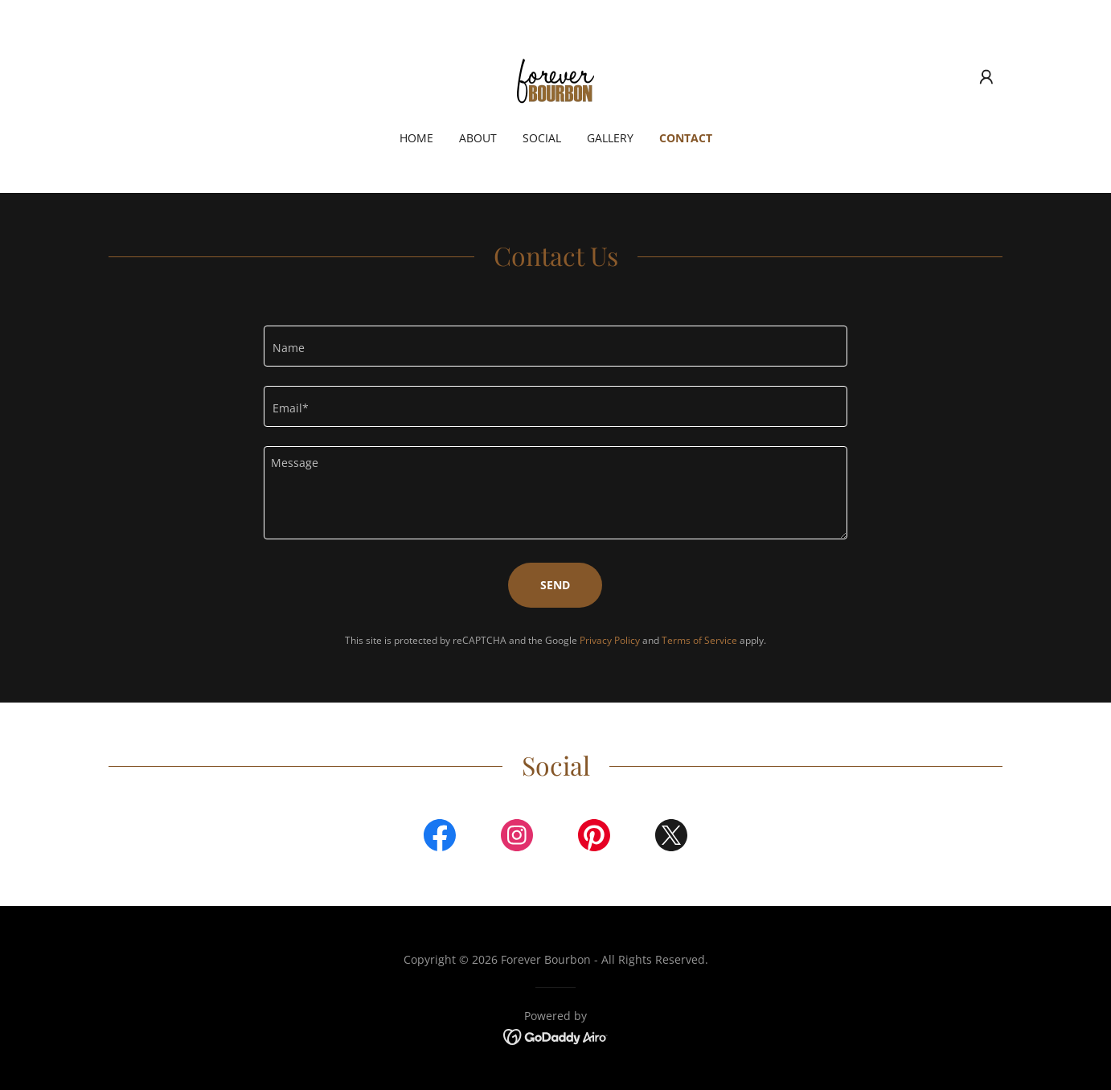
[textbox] (555, 346)
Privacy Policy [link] (610, 640)
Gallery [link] (610, 137)
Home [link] (416, 137)
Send (555, 584)
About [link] (478, 137)
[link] (555, 75)
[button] (986, 77)
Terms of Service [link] (699, 640)
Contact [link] (685, 137)
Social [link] (542, 137)
